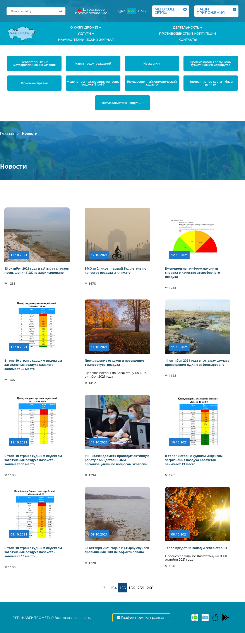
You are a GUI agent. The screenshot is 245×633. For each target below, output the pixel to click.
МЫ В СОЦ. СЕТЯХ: (170, 11)
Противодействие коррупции (187, 34)
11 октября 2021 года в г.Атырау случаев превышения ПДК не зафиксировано (197, 362)
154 (113, 587)
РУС (131, 11)
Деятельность (187, 27)
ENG (142, 11)
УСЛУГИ (86, 34)
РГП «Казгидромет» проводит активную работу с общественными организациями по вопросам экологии (117, 460)
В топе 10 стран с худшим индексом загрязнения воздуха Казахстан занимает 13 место (194, 460)
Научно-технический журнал (86, 40)
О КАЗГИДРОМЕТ (85, 27)
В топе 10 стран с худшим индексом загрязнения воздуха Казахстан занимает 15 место (33, 552)
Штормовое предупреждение (91, 11)
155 (122, 587)
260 (150, 587)
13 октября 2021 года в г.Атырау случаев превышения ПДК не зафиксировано (36, 270)
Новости (29, 133)
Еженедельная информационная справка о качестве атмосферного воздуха (192, 272)
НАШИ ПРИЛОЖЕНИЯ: (216, 11)
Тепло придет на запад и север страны (196, 548)
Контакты (187, 40)
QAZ (121, 11)
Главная (7, 133)
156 (131, 587)
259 (140, 587)
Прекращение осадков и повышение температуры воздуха (114, 362)
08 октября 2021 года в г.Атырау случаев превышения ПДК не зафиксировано (117, 550)
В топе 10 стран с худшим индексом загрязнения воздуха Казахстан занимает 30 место (33, 364)
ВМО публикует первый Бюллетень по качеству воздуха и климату (115, 270)
